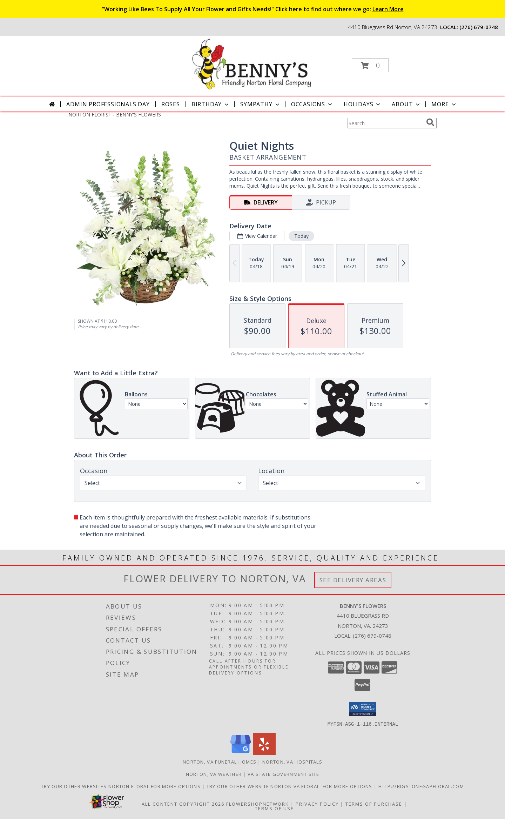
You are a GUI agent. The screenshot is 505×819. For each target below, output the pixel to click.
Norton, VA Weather (214, 774)
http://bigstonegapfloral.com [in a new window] (421, 786)
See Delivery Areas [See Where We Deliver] (352, 580)
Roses (170, 104)
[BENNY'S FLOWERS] (251, 63)
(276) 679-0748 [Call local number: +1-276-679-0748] (478, 27)
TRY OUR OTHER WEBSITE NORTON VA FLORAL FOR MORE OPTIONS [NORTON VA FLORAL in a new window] (290, 786)
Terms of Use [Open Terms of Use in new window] (274, 808)
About (406, 104)
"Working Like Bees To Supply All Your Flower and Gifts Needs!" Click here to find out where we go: (253, 9)
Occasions (312, 104)
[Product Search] (385, 123)
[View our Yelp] (264, 753)
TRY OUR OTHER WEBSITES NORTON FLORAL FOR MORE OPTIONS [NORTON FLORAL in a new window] (121, 786)
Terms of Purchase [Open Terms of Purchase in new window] (373, 803)
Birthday (210, 104)
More (444, 104)
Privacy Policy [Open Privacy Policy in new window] (317, 803)
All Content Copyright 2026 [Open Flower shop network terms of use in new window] (183, 803)
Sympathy (260, 104)
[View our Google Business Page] (240, 753)
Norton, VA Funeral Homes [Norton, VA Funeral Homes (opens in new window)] (219, 761)
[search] (430, 122)
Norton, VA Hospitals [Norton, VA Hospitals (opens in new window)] (292, 761)
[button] (370, 65)
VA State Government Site (283, 774)
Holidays (363, 104)
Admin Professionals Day (107, 104)
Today (301, 236)
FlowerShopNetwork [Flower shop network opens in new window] (257, 803)
